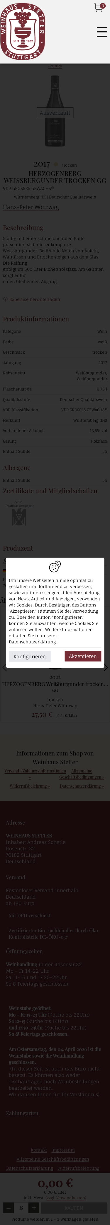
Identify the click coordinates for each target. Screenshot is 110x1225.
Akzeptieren (83, 656)
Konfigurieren (29, 656)
